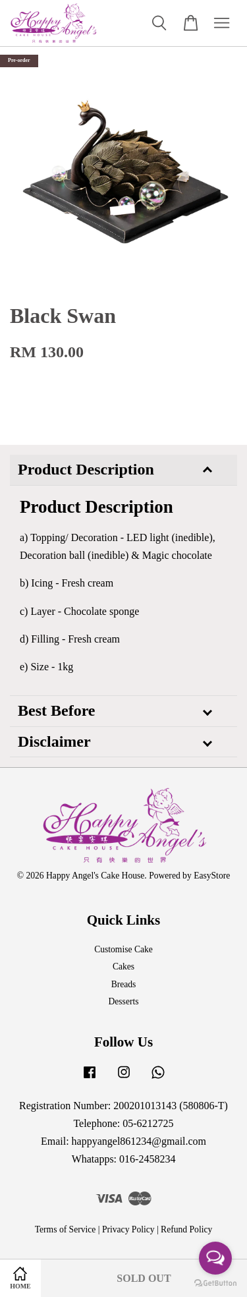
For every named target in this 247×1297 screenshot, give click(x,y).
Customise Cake (123, 949)
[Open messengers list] (215, 1258)
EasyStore (212, 875)
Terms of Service (65, 1229)
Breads (123, 984)
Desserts (123, 1001)
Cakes (123, 966)
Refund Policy (186, 1229)
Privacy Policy (128, 1229)
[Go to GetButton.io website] (215, 1283)
